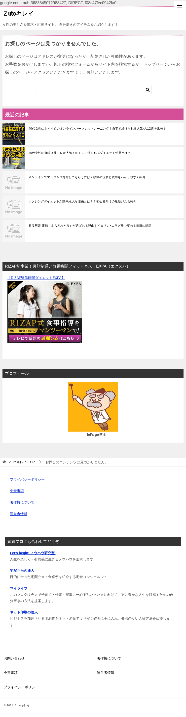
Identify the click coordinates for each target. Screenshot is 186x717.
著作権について (22, 502)
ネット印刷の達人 (24, 612)
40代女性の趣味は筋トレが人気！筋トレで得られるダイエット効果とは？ (80, 153)
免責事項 (17, 491)
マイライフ (19, 588)
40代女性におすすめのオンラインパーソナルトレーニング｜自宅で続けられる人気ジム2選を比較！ (97, 128)
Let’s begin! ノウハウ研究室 (33, 553)
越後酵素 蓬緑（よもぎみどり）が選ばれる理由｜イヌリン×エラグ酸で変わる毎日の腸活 (90, 225)
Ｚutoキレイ (18, 13)
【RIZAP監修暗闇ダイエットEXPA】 (36, 278)
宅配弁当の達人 (22, 571)
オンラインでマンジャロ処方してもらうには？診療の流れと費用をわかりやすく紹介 (87, 177)
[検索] (93, 90)
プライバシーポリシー (27, 479)
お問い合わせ (14, 658)
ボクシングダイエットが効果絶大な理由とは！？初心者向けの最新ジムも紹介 (82, 201)
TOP (21, 462)
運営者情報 (18, 514)
